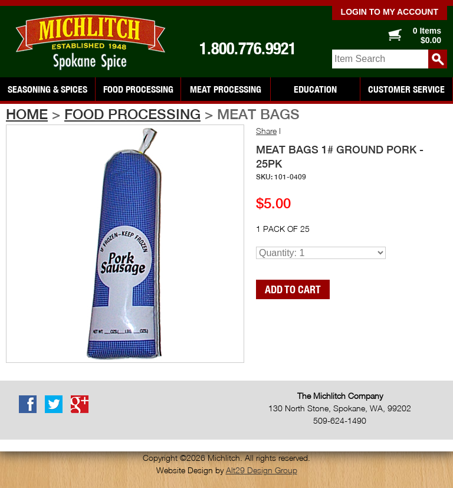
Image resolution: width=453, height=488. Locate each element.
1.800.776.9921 (247, 48)
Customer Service (406, 89)
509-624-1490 (339, 420)
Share (266, 131)
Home (27, 114)
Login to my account (389, 12)
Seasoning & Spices (47, 89)
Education (315, 89)
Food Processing (138, 89)
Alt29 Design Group (261, 470)
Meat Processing (225, 89)
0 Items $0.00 (427, 35)
